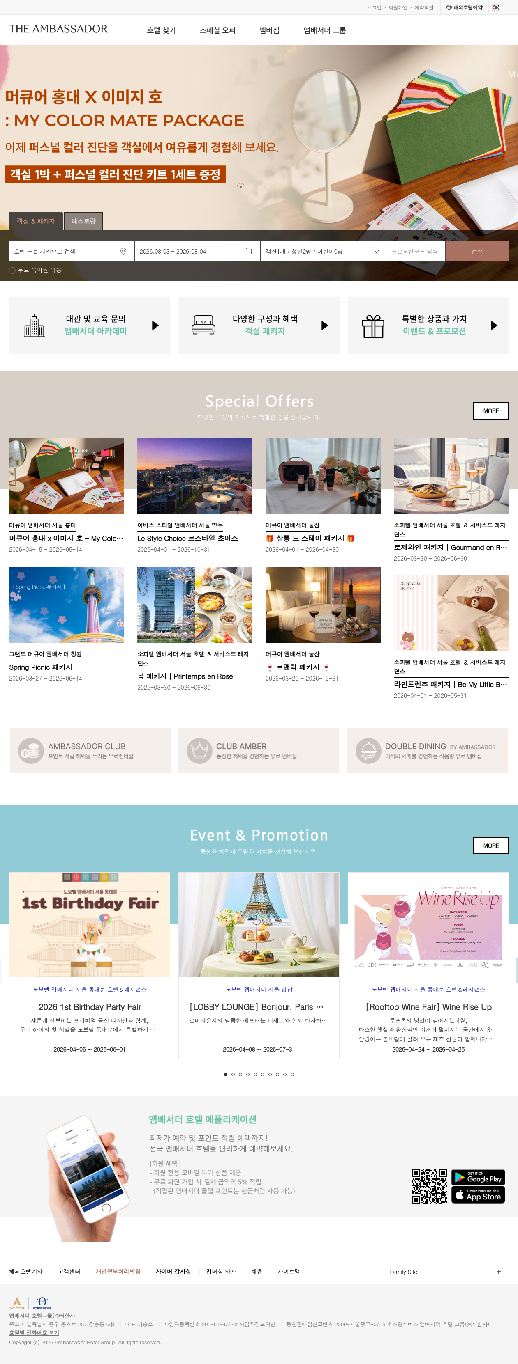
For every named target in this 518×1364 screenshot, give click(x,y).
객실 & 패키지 (36, 221)
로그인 (374, 7)
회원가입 (398, 7)
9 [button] (285, 1074)
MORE (491, 411)
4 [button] (248, 1074)
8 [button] (277, 1074)
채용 (256, 1271)
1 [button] (225, 1074)
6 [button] (262, 1074)
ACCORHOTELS (34, 1304)
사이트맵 (289, 1271)
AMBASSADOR (79, 1304)
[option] (259, 163)
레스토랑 (84, 221)
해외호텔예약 (26, 1271)
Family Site (399, 1272)
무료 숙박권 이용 (40, 270)
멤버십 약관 (221, 1271)
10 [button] (292, 1074)
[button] (241, 187)
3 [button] (240, 1074)
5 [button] (255, 1074)
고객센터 (69, 1271)
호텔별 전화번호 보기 (34, 1332)
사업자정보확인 (257, 1324)
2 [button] (233, 1074)
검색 (477, 251)
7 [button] (270, 1074)
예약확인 (424, 7)
